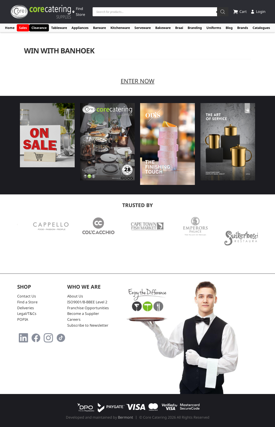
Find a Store (27, 302)
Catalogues (261, 28)
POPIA (22, 319)
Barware (99, 28)
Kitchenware (120, 28)
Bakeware (163, 28)
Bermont (125, 417)
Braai (179, 28)
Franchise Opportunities (88, 307)
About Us (75, 296)
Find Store (78, 11)
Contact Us (26, 296)
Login (257, 11)
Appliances (80, 28)
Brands (242, 28)
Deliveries (25, 307)
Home (9, 28)
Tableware (59, 28)
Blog (229, 28)
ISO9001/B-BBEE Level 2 (87, 302)
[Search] (222, 11)
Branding (195, 28)
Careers (74, 319)
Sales (23, 28)
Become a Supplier (83, 313)
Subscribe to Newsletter (87, 325)
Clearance (39, 28)
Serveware (142, 28)
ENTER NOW (137, 81)
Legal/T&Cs (26, 313)
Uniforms (213, 28)
